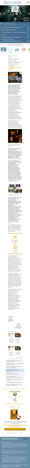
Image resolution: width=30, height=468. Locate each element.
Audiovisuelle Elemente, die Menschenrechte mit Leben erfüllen (13, 374)
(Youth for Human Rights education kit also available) (15, 432)
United (3, 35)
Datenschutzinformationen (7, 465)
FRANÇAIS (8, 444)
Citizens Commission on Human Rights (13, 462)
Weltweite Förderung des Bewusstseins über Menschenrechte (14, 361)
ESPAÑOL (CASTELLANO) (16, 446)
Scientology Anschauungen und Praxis (16, 450)
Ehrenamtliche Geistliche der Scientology (16, 458)
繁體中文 (25, 444)
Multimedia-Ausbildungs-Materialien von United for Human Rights (14, 367)
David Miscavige (9, 457)
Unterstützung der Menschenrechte (11, 37)
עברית (12, 444)
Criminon (24, 49)
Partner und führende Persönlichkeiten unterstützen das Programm (13, 385)
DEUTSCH (11, 445)
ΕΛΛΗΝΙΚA (24, 446)
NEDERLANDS (5, 445)
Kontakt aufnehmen (12, 453)
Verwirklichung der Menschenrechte (11, 27)
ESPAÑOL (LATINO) (6, 446)
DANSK (3, 444)
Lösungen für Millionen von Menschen (13, 382)
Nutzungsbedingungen (6, 466)
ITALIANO (4, 447)
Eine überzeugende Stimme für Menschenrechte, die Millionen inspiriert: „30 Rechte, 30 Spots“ (15, 370)
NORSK (19, 445)
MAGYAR (15, 445)
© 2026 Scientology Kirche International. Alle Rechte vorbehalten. (15, 464)
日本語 (16, 444)
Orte (18, 453)
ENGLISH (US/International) (7, 443)
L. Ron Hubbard (5, 450)
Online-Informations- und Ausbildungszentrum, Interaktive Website (14, 377)
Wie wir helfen (3, 52)
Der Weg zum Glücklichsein (10, 50)
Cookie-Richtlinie (16, 465)
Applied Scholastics (17, 49)
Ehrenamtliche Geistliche (20, 451)
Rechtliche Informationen (16, 466)
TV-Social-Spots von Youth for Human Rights (14, 32)
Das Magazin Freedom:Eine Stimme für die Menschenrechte (12, 40)
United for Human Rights (14, 461)
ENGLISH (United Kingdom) (19, 443)
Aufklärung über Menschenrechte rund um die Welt (14, 380)
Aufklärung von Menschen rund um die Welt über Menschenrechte (14, 364)
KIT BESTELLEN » (15, 429)
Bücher (13, 452)
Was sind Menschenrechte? (9, 30)
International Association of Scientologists (10, 459)
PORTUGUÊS (9, 447)
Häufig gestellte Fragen (6, 452)
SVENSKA (24, 445)
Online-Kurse (18, 452)
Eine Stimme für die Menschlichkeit (14, 451)
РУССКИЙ (21, 444)
